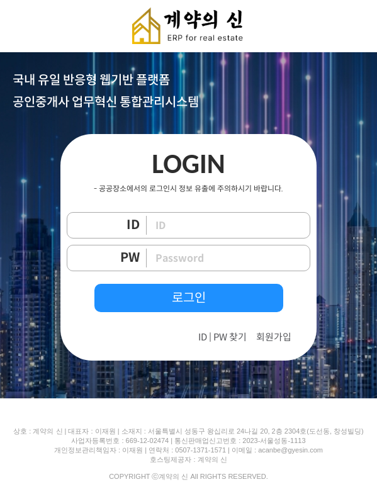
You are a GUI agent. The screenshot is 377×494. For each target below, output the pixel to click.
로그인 (189, 298)
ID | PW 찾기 (222, 337)
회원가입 (273, 337)
